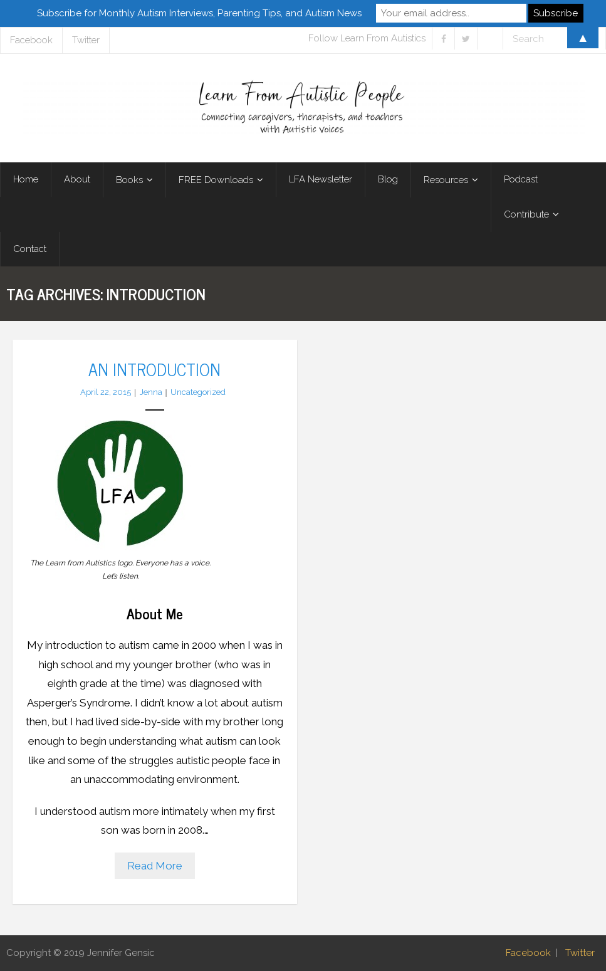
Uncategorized (198, 392)
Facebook (528, 952)
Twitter (580, 952)
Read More (154, 865)
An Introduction (154, 368)
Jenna (151, 392)
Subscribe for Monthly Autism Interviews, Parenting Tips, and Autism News (199, 13)
